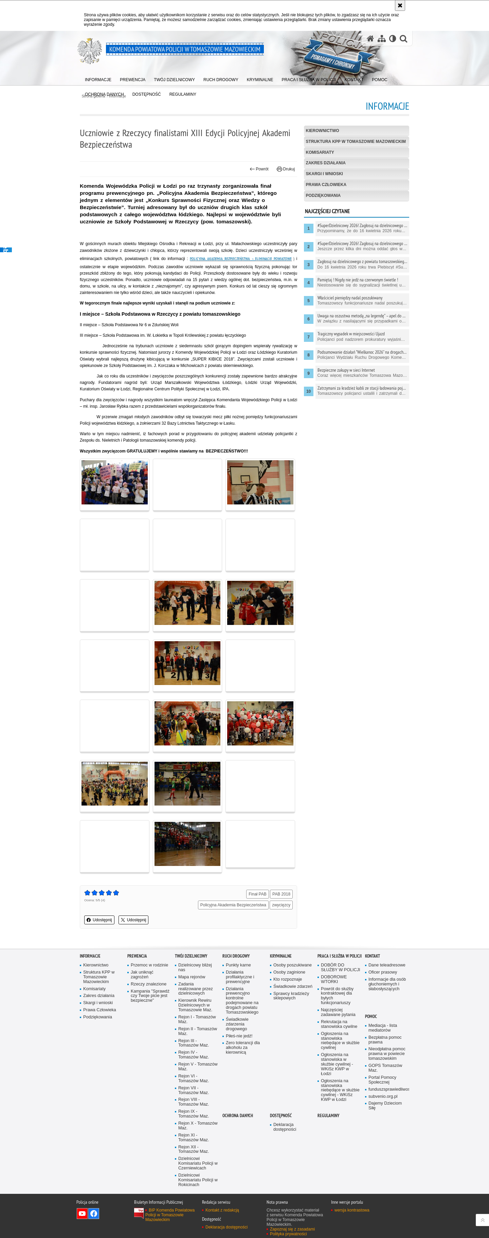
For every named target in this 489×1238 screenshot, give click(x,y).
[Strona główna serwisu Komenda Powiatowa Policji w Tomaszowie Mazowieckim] (370, 38)
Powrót (259, 169)
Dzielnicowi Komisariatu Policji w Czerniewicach (198, 1163)
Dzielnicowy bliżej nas (195, 967)
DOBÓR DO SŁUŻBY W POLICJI (340, 967)
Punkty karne (238, 965)
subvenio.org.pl (383, 1096)
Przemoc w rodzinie (149, 965)
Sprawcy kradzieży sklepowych (291, 996)
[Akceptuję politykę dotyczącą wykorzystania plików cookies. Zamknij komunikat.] (400, 5)
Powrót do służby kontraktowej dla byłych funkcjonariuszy (337, 996)
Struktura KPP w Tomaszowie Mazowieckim (356, 141)
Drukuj (286, 169)
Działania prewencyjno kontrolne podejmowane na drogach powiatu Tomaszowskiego (242, 1001)
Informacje (90, 956)
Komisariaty (320, 152)
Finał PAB (257, 894)
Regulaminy (328, 1116)
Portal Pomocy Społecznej (382, 1080)
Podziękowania (323, 195)
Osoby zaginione (289, 972)
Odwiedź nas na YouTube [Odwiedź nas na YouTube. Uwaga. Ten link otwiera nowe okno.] (82, 1213)
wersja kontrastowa (351, 1210)
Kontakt (372, 956)
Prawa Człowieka (326, 184)
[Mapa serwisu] (382, 38)
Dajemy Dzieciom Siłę (385, 1105)
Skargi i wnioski (324, 173)
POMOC (371, 1016)
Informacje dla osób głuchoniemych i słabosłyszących (387, 984)
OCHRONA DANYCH (237, 1116)
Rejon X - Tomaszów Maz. (198, 1125)
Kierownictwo (322, 130)
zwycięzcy (281, 905)
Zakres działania (326, 163)
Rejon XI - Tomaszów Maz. (193, 1137)
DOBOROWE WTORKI (334, 979)
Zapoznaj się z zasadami (292, 1229)
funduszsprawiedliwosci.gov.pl (388, 1089)
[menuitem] (98, 78)
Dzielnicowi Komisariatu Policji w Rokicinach (198, 1180)
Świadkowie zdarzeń (292, 986)
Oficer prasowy (382, 972)
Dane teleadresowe (386, 965)
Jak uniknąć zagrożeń (142, 974)
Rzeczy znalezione (148, 984)
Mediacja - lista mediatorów (382, 1028)
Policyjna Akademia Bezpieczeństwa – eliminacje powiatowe (241, 258)
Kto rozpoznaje (287, 979)
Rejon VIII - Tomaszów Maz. (193, 1102)
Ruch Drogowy (236, 956)
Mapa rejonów (191, 977)
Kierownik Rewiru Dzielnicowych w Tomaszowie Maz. (195, 1005)
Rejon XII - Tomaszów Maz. (193, 1149)
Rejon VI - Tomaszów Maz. (193, 1078)
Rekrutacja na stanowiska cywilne (339, 1024)
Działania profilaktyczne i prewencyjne (240, 977)
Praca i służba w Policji (340, 956)
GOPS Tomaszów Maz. (385, 1068)
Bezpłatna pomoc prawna (385, 1040)
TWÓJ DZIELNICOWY (191, 956)
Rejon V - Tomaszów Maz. (198, 1066)
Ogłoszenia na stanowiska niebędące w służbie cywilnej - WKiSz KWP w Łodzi (340, 1090)
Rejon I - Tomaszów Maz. (197, 1019)
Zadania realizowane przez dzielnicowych (195, 989)
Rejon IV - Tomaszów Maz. (193, 1054)
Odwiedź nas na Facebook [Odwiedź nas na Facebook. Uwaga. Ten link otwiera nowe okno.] (93, 1213)
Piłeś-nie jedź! (239, 1036)
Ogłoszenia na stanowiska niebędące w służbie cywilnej (340, 1041)
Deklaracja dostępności (284, 1127)
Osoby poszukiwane (292, 965)
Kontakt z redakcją (222, 1210)
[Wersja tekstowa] (392, 38)
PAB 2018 (281, 894)
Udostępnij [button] (99, 920)
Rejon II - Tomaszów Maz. (197, 1031)
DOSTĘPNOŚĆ (281, 1116)
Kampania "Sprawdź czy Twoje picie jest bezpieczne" (150, 996)
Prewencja (137, 956)
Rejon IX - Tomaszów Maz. (193, 1114)
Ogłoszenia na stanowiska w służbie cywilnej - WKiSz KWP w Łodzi (337, 1064)
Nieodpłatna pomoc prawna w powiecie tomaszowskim (386, 1054)
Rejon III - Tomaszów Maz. (193, 1043)
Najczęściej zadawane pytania (338, 1012)
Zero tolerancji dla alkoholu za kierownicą (243, 1048)
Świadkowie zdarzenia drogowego (237, 1024)
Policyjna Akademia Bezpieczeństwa (233, 905)
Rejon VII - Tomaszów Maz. (193, 1090)
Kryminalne (281, 956)
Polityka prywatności (288, 1234)
